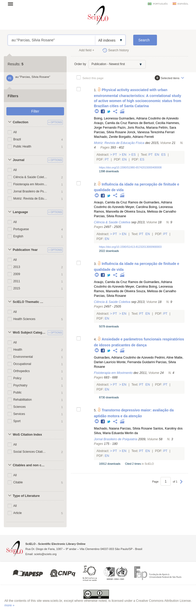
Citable (18, 482)
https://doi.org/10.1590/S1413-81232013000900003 (130, 246)
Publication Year (25, 250)
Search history (118, 50)
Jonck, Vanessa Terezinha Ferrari (150, 132)
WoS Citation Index (27, 434)
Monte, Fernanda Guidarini (136, 362)
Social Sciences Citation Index (30, 451)
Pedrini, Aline (164, 357)
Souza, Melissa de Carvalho (156, 211)
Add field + (86, 50)
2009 (16, 274)
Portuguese (21, 229)
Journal (18, 160)
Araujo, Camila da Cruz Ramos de (118, 123)
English (18, 236)
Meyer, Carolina (136, 207)
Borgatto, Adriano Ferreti (136, 137)
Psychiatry (20, 385)
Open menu (12, 3)
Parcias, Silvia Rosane (110, 132)
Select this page (93, 78)
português (160, 4)
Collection (20, 122)
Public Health (22, 146)
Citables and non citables (29, 465)
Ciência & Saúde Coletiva (30, 177)
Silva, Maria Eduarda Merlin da (116, 433)
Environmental (23, 357)
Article (17, 513)
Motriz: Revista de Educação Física (30, 198)
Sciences (19, 407)
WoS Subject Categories (29, 332)
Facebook (103, 111)
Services (19, 414)
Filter (35, 111)
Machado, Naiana (106, 428)
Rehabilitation (22, 399)
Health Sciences (24, 319)
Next (181, 484)
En (124, 154)
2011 (16, 281)
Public (17, 392)
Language (20, 212)
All (15, 132)
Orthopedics (21, 371)
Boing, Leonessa (106, 118)
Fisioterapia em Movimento (30, 184)
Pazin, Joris (125, 127)
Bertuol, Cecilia (154, 123)
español (183, 4)
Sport (17, 421)
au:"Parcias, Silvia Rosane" (51, 40)
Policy (17, 378)
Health (17, 349)
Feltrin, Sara (167, 127)
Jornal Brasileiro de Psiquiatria (30, 191)
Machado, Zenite (106, 137)
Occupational (22, 364)
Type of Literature (26, 496)
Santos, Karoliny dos (168, 428)
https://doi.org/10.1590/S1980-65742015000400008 (130, 167)
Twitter (109, 111)
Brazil (17, 139)
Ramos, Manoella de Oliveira (114, 211)
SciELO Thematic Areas (29, 302)
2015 (16, 288)
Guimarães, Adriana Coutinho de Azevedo (149, 118)
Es (133, 154)
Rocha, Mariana (146, 127)
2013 (16, 267)
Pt (115, 154)
